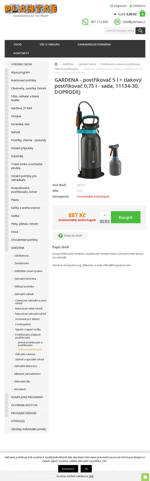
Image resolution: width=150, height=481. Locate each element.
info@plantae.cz (134, 22)
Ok (86, 468)
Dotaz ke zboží (73, 235)
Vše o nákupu (50, 44)
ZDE (91, 476)
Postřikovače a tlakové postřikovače (120, 64)
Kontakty (21, 53)
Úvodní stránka (56, 65)
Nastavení (68, 468)
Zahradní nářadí (87, 64)
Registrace (120, 6)
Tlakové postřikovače (66, 69)
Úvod (18, 44)
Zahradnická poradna (94, 44)
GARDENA (67, 64)
